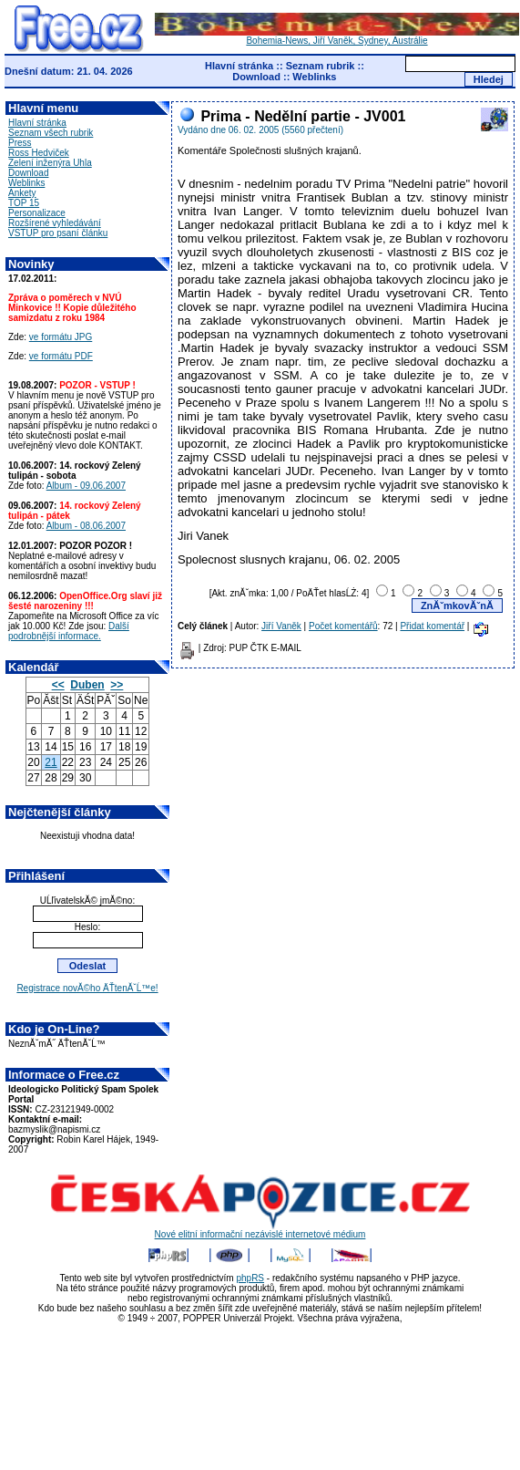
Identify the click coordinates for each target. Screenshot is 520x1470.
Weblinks (314, 76)
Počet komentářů (343, 626)
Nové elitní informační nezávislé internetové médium (260, 1230)
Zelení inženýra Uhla (50, 163)
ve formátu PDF (61, 356)
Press (20, 143)
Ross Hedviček (38, 153)
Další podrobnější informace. (68, 631)
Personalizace (37, 213)
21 (50, 762)
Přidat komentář (432, 626)
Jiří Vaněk (281, 626)
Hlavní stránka (239, 65)
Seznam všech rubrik (50, 133)
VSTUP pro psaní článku (57, 233)
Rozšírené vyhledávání (54, 223)
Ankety (22, 193)
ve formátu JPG (60, 337)
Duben (87, 684)
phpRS (250, 1278)
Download (256, 76)
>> (116, 684)
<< (58, 684)
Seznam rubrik (320, 65)
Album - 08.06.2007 (86, 526)
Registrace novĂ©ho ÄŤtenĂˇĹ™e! (87, 988)
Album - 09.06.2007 (86, 486)
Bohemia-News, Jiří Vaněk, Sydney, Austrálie (337, 36)
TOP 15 (23, 203)
